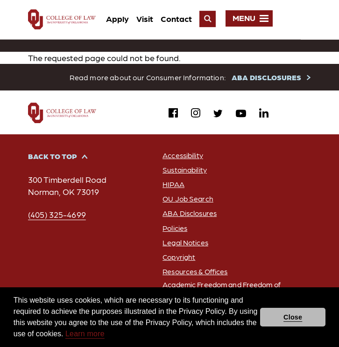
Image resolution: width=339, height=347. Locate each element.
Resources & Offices (194, 271)
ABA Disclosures (188, 213)
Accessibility (181, 155)
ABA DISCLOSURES (267, 77)
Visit (178, 18)
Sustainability (183, 170)
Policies (173, 227)
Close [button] (292, 317)
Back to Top (52, 156)
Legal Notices (184, 242)
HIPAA (171, 184)
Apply (151, 18)
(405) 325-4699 (57, 215)
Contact (210, 18)
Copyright (177, 256)
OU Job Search (186, 198)
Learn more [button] (85, 334)
